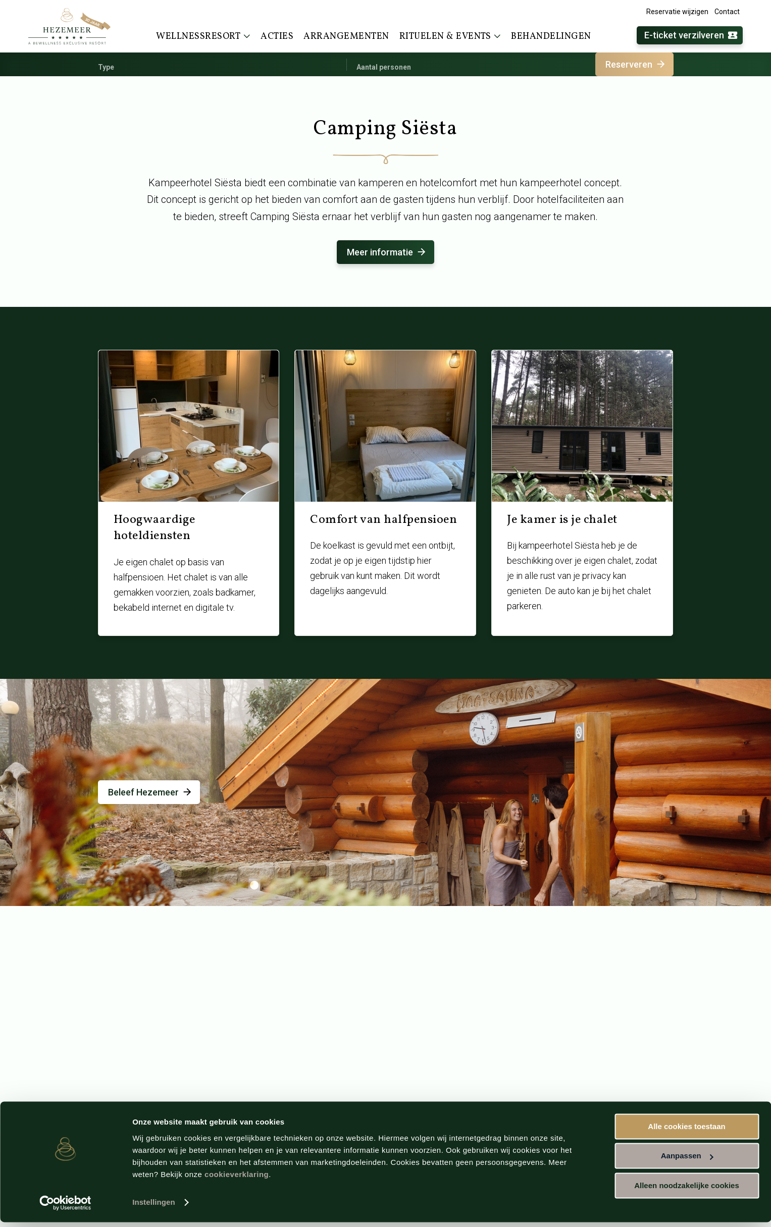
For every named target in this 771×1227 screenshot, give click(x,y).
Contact (727, 12)
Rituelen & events (450, 36)
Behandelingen (551, 36)
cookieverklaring (236, 1179)
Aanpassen (687, 1160)
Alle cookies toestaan (686, 1131)
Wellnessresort (203, 36)
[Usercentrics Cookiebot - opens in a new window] (65, 1207)
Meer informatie (387, 252)
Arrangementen (346, 36)
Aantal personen (383, 67)
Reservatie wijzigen (677, 12)
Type (106, 67)
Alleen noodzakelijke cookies (686, 1190)
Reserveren (635, 64)
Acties (277, 36)
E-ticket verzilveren (691, 35)
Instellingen (153, 1207)
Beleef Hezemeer (150, 792)
